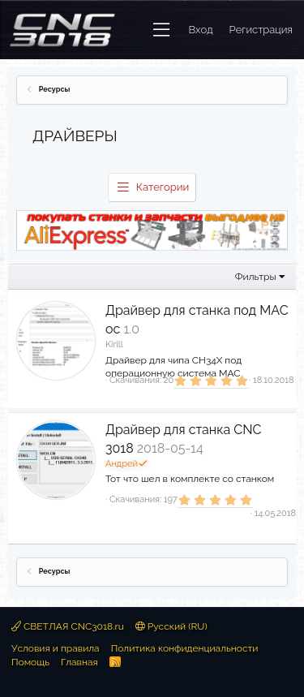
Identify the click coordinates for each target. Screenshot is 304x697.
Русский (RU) (171, 626)
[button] (161, 30)
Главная (79, 662)
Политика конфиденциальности (185, 648)
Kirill (114, 344)
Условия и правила (55, 648)
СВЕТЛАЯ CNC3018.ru (67, 626)
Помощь (30, 662)
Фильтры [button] (255, 276)
